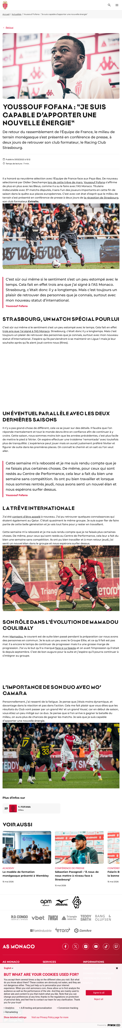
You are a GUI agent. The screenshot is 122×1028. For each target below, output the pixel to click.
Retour (8, 27)
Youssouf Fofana (94, 182)
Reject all (98, 999)
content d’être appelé (26, 516)
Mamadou (16, 636)
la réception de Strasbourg (101, 197)
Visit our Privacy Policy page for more (49, 1017)
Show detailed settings (15, 1017)
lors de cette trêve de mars (65, 182)
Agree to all (98, 992)
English (9, 968)
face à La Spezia (65, 648)
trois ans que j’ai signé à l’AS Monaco (26, 331)
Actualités (16, 14)
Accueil (6, 14)
